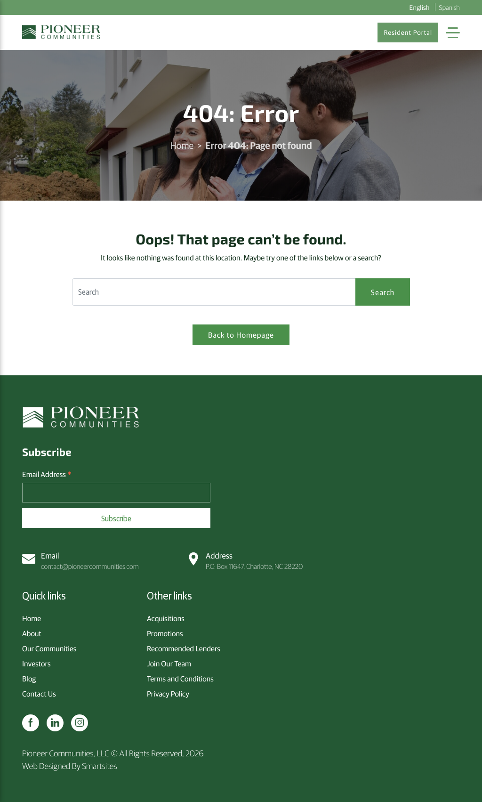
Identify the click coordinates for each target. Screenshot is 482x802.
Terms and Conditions (180, 678)
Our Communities (49, 648)
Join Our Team (169, 663)
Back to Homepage (241, 335)
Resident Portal (408, 32)
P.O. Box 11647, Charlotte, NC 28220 (245, 560)
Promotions (165, 633)
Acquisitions (166, 618)
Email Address (47, 474)
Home (181, 145)
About (31, 633)
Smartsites (99, 765)
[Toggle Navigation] (453, 32)
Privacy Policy (168, 693)
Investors (36, 663)
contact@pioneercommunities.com (80, 560)
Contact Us (39, 693)
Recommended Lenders (183, 648)
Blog (29, 678)
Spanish (449, 7)
